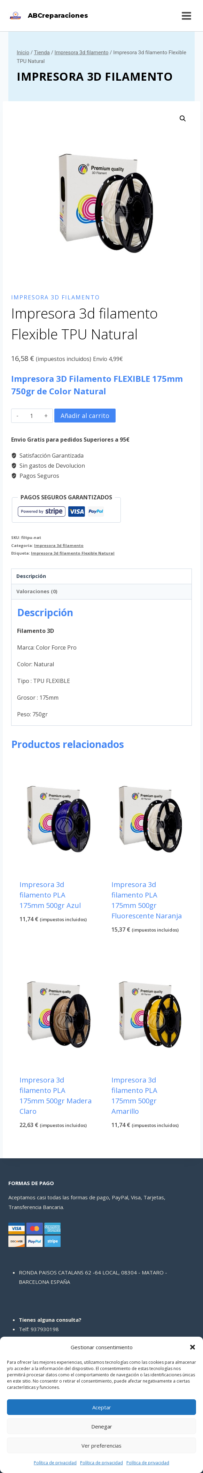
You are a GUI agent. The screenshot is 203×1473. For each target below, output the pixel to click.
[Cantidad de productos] (31, 415)
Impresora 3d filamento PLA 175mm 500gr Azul (50, 895)
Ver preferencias (101, 1445)
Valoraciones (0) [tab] (36, 591)
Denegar (101, 1426)
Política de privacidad (55, 1463)
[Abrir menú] (186, 15)
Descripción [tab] (31, 576)
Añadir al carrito (85, 415)
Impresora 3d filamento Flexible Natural (73, 553)
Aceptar (101, 1407)
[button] (192, 1347)
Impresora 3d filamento (95, 76)
